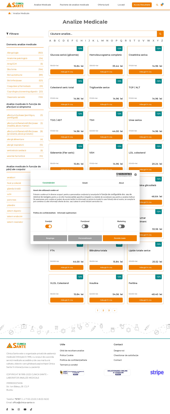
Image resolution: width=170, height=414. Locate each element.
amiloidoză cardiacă (25, 150)
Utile (62, 344)
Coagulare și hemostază (25, 86)
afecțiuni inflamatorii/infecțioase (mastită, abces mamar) (25, 124)
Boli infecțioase (25, 80)
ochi (25, 194)
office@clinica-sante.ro (24, 402)
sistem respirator (25, 222)
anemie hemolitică (25, 156)
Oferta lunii (103, 5)
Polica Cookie (66, 355)
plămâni (25, 205)
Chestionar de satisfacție (126, 355)
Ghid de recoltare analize (72, 351)
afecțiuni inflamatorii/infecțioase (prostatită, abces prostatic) (25, 132)
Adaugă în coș (67, 72)
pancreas (25, 200)
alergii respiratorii (25, 145)
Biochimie (25, 69)
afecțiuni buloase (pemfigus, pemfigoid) (25, 116)
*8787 (18, 399)
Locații (121, 5)
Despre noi (119, 351)
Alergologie (25, 53)
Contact (118, 344)
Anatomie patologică (25, 58)
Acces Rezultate (142, 5)
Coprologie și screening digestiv (25, 91)
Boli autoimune (25, 75)
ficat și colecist (25, 183)
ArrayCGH (25, 64)
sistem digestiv (25, 211)
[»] (114, 310)
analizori (25, 177)
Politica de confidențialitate (73, 360)
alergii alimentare (25, 139)
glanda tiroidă (25, 189)
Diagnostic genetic (25, 97)
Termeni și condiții (69, 365)
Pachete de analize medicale (74, 5)
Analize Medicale (42, 5)
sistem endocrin (25, 216)
